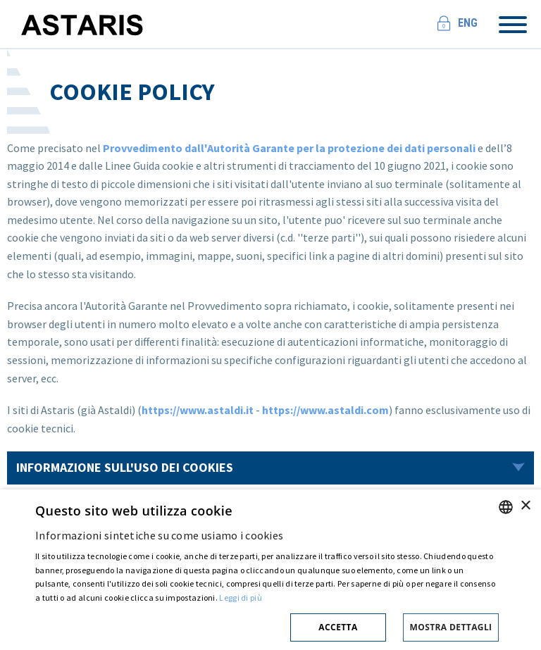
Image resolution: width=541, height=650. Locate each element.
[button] (267, 625)
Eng (468, 23)
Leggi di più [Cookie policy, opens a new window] (240, 597)
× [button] (525, 506)
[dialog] (270, 569)
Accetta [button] (337, 627)
